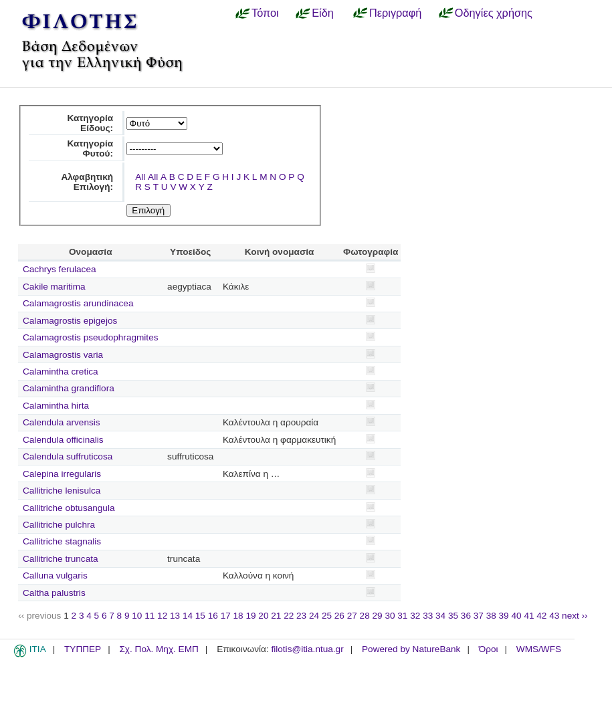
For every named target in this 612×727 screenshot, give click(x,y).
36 (466, 616)
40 (516, 616)
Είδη (323, 13)
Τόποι (265, 13)
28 (365, 616)
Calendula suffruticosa (67, 456)
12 (162, 616)
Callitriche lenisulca (61, 491)
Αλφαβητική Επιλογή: (87, 182)
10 (137, 616)
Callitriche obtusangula (69, 508)
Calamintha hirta (56, 406)
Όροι (488, 649)
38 (491, 616)
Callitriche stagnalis (62, 541)
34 (440, 616)
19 (250, 616)
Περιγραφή (395, 13)
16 (213, 616)
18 (238, 616)
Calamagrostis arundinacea (78, 303)
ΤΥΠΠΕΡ (82, 649)
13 (175, 616)
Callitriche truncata (60, 559)
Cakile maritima (54, 287)
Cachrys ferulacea (59, 269)
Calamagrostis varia (63, 355)
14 (188, 616)
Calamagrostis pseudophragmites (91, 337)
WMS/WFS (538, 649)
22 (289, 616)
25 (327, 616)
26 (339, 616)
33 (428, 616)
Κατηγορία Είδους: (90, 123)
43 (554, 616)
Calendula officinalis (63, 440)
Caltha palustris (54, 593)
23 (301, 616)
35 (453, 616)
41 (529, 616)
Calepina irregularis (62, 474)
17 (226, 616)
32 (415, 616)
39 (504, 616)
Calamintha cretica (60, 372)
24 (314, 616)
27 (352, 616)
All (140, 177)
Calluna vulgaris (55, 575)
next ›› (575, 616)
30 (390, 616)
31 (402, 616)
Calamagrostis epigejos (70, 321)
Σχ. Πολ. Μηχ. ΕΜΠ (158, 649)
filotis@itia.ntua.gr (307, 649)
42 (541, 616)
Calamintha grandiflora (68, 388)
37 (479, 616)
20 (263, 616)
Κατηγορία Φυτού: (90, 148)
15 (200, 616)
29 (378, 616)
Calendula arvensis (61, 422)
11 (149, 616)
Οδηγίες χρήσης (493, 13)
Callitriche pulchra (59, 525)
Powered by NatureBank (411, 649)
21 (276, 616)
